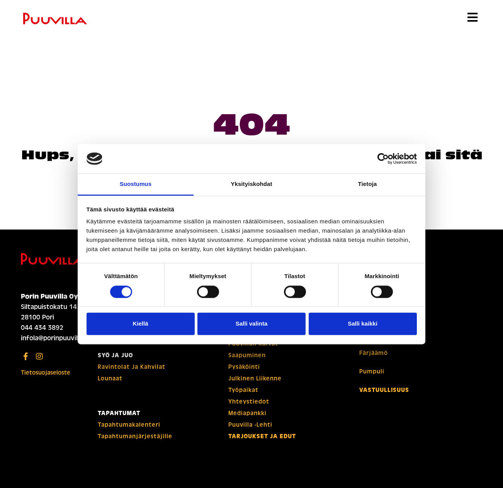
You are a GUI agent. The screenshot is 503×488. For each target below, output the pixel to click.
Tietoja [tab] (367, 184)
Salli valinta (252, 324)
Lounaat (110, 378)
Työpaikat (243, 390)
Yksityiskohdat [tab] (251, 184)
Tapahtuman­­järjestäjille (135, 436)
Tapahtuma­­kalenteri (129, 424)
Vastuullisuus (384, 390)
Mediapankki (247, 413)
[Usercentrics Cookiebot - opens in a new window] (383, 158)
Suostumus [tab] (136, 184)
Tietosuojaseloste (45, 372)
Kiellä (140, 324)
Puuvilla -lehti (250, 424)
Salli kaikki (362, 324)
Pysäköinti (244, 366)
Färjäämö (373, 353)
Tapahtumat (119, 413)
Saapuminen (247, 355)
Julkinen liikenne (255, 378)
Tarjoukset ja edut (262, 436)
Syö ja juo (115, 355)
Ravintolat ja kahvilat (131, 366)
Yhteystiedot (248, 401)
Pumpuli (371, 371)
